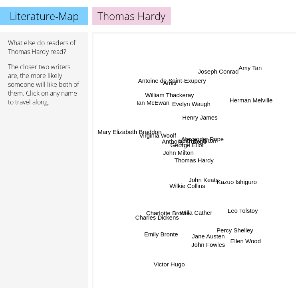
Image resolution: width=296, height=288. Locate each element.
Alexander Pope (202, 144)
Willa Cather (196, 212)
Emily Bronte (161, 234)
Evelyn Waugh (192, 103)
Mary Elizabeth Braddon (129, 133)
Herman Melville (251, 100)
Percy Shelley (233, 231)
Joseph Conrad (218, 71)
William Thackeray (169, 94)
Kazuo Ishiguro (237, 181)
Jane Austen (211, 233)
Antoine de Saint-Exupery (172, 80)
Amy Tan (249, 67)
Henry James (199, 117)
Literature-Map (44, 16)
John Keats (204, 179)
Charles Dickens (156, 216)
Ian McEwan (153, 101)
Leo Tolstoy (243, 209)
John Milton (178, 153)
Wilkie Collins (187, 186)
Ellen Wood (244, 243)
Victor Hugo (169, 264)
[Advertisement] (44, 155)
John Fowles (207, 244)
